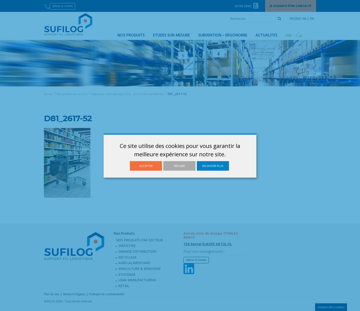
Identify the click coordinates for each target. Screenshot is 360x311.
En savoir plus (212, 166)
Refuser (179, 166)
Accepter (146, 166)
